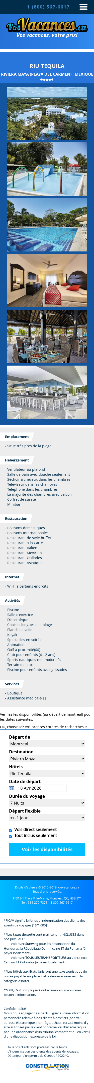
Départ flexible (25, 811)
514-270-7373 (37, 902)
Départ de (19, 737)
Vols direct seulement (34, 829)
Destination (21, 752)
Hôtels (16, 767)
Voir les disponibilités (47, 849)
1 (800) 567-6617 (48, 7)
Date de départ (25, 781)
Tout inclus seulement (34, 835)
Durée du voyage (27, 796)
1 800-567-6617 (62, 902)
